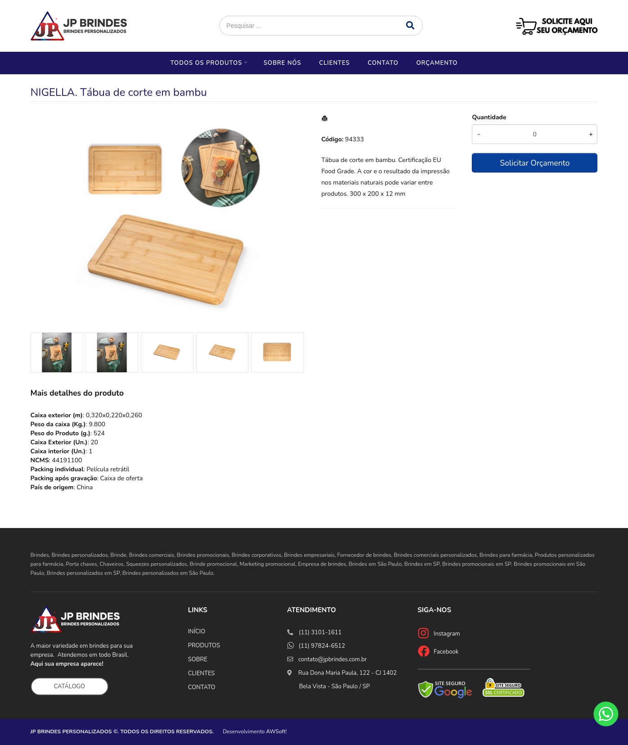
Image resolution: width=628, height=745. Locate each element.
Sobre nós (282, 63)
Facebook (446, 652)
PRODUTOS (204, 645)
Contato (383, 63)
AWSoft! (276, 731)
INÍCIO (196, 632)
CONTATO (202, 687)
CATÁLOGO (69, 686)
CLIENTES (201, 673)
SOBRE (198, 659)
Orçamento (437, 63)
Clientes (334, 63)
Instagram (447, 634)
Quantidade (489, 117)
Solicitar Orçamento (534, 163)
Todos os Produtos (206, 63)
